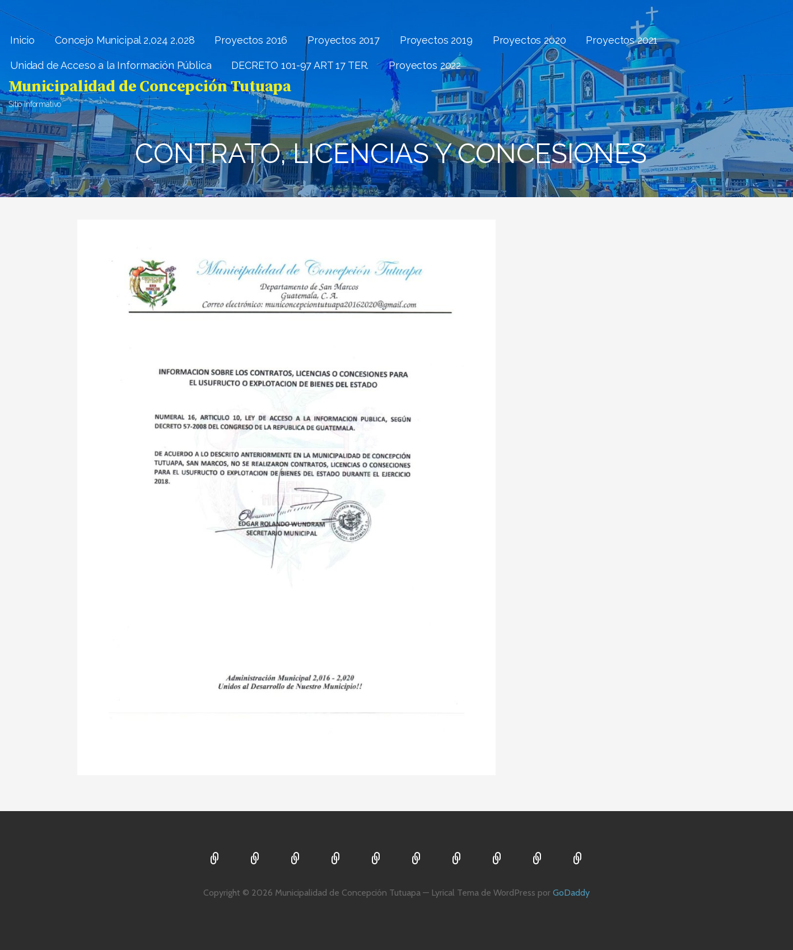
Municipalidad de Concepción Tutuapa (149, 86)
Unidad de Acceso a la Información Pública (110, 65)
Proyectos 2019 (436, 40)
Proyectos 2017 (343, 40)
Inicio (22, 40)
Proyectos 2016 (250, 40)
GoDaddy (571, 892)
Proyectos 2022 (425, 65)
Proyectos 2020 (529, 40)
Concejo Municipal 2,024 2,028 (124, 40)
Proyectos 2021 (621, 40)
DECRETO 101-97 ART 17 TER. (299, 65)
